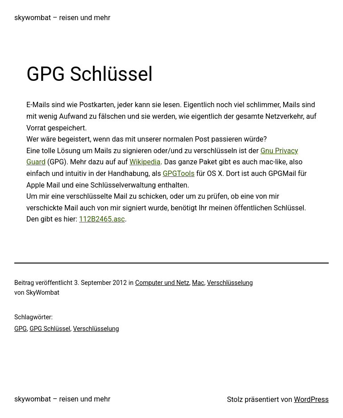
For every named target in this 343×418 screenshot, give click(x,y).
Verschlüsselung (230, 282)
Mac (198, 282)
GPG (20, 328)
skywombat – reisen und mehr (62, 17)
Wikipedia (145, 162)
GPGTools (178, 173)
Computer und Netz (162, 282)
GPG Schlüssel (49, 328)
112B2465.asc (102, 219)
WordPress (311, 399)
